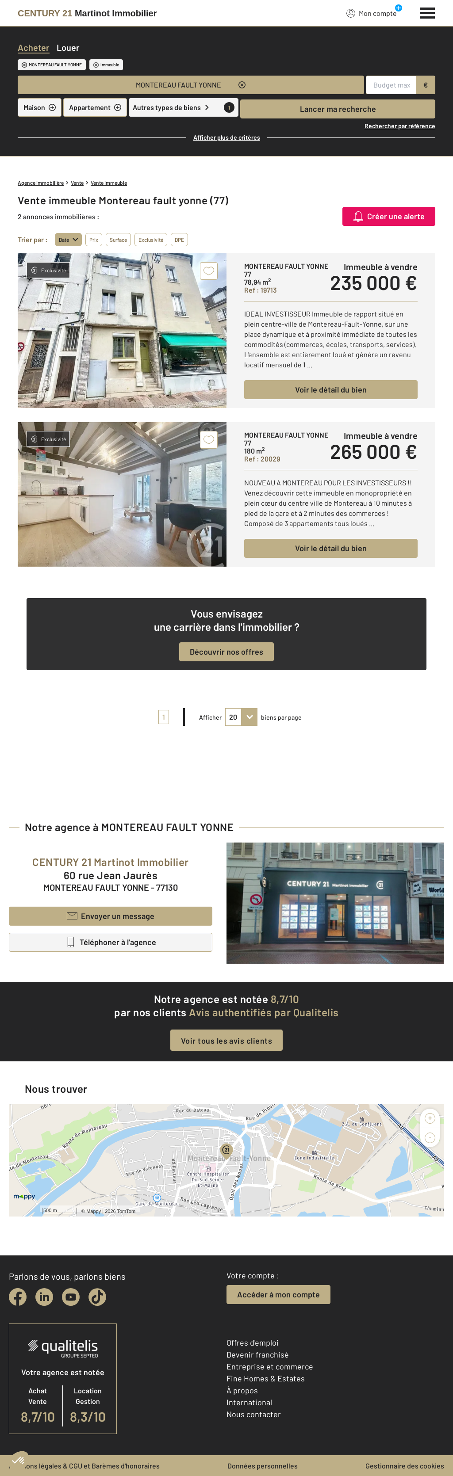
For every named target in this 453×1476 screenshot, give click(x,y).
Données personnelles (262, 1465)
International (249, 1402)
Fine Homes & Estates (265, 1378)
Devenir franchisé (257, 1354)
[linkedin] (44, 1297)
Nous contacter (253, 1414)
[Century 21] (87, 13)
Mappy (93, 1211)
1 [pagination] (163, 717)
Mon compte (371, 13)
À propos (242, 1390)
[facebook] (18, 1297)
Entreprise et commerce (269, 1366)
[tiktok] (97, 1297)
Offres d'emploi (252, 1342)
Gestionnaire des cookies (404, 1465)
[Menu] (427, 12)
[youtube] (71, 1297)
